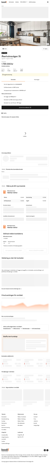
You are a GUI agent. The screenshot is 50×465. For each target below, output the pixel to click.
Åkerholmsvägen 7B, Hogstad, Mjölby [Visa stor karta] (10, 116)
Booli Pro (3, 425)
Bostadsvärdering (5, 419)
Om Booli (35, 416)
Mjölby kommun (16, 328)
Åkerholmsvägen (26, 328)
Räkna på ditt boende (6, 93)
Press (35, 419)
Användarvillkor (5, 435)
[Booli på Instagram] (45, 450)
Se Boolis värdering (6, 66)
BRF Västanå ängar (36, 328)
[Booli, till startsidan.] (4, 2)
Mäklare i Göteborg (21, 419)
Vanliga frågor (36, 425)
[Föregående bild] (2, 33)
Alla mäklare (20, 425)
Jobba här (36, 421)
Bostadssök (4, 416)
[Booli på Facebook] (47, 450)
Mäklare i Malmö (21, 421)
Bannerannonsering (6, 427)
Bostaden (13, 79)
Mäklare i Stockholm (22, 416)
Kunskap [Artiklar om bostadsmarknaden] (3, 421)
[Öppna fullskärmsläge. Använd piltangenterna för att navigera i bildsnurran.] (25, 33)
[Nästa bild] (47, 33)
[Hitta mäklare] (23, 2)
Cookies (3, 441)
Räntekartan (4, 423)
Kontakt (35, 423)
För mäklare (4, 429)
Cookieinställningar (6, 443)
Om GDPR (4, 439)
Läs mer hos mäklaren (30, 108)
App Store (20, 437)
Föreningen (36, 79)
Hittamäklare (25, 456)
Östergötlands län (7, 328)
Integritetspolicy (5, 437)
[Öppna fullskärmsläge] (47, 23)
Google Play (21, 435)
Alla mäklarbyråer (21, 423)
